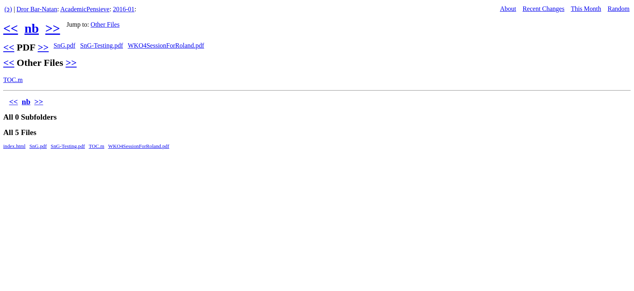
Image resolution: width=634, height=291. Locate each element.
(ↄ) (8, 9)
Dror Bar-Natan (37, 9)
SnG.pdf (64, 45)
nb (31, 28)
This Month (586, 8)
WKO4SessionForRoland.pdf (166, 45)
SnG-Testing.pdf (101, 45)
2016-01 (123, 9)
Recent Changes (543, 8)
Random (619, 8)
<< (10, 28)
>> (52, 28)
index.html (14, 146)
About (508, 8)
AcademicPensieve (85, 9)
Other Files (105, 24)
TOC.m (13, 79)
